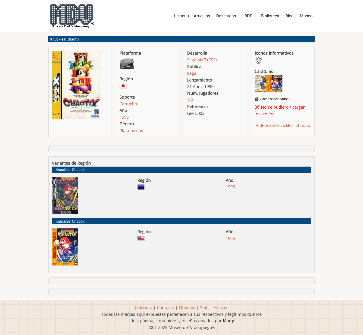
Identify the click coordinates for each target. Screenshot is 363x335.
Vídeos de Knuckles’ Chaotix (282, 125)
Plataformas (131, 130)
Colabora (143, 307)
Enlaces (220, 307)
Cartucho (128, 104)
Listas (179, 15)
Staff (204, 307)
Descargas (226, 15)
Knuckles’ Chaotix (70, 170)
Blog (289, 15)
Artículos (202, 15)
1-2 (190, 100)
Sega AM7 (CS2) (202, 60)
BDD (248, 15)
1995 (124, 117)
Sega (191, 73)
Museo (306, 15)
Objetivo (187, 307)
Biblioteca (270, 15)
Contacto (165, 307)
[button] (76, 87)
